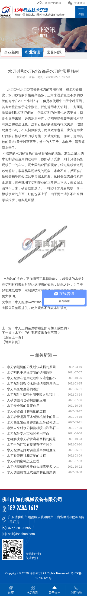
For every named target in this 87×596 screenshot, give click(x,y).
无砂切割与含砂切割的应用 (26, 400)
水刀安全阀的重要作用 (23, 406)
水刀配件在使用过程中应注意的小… (33, 378)
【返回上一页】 (13, 337)
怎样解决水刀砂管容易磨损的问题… (33, 439)
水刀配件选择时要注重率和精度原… (33, 450)
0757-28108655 (19, 528)
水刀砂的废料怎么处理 (23, 461)
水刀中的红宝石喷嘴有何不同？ (29, 444)
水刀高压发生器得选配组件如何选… (33, 422)
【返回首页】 (11, 342)
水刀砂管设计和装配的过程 (26, 411)
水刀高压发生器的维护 (23, 389)
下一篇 (31, 333)
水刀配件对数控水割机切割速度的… (33, 383)
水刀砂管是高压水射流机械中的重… (33, 417)
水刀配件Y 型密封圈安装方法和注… (33, 394)
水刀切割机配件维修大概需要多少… (33, 467)
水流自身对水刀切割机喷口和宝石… (33, 428)
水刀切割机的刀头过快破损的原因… (33, 367)
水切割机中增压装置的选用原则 (29, 372)
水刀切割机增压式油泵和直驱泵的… (33, 472)
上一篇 (36, 328)
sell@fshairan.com (21, 534)
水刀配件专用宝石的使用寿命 (28, 433)
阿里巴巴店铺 (49, 3)
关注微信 (76, 3)
